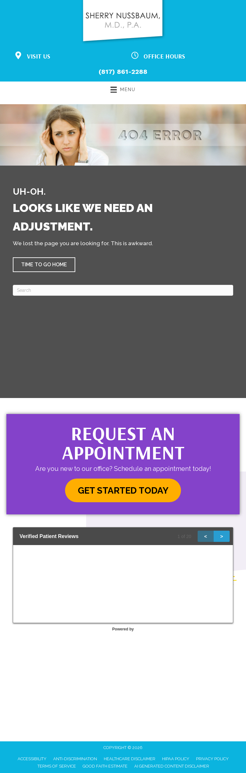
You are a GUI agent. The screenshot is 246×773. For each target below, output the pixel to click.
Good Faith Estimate (105, 766)
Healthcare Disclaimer (129, 758)
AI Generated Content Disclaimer (171, 766)
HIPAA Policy (175, 758)
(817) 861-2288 (123, 71)
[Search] (123, 290)
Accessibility (32, 758)
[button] (44, 264)
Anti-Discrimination (75, 758)
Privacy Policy (212, 758)
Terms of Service (56, 766)
